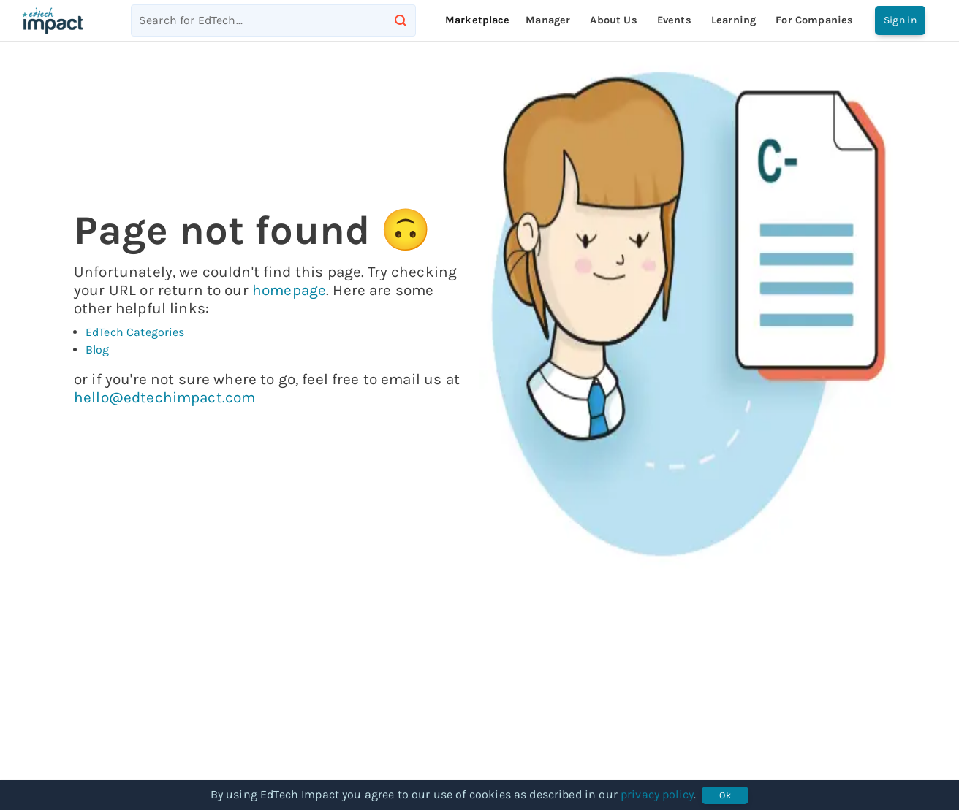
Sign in (900, 20)
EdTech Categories (135, 332)
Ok (725, 795)
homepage (289, 290)
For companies (814, 20)
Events (674, 20)
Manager (548, 20)
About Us (613, 20)
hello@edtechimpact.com (164, 397)
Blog (98, 349)
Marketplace (477, 20)
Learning (733, 20)
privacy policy (657, 794)
